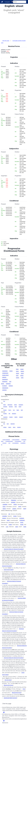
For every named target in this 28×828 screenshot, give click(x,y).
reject (9, 427)
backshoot (5, 379)
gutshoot (8, 383)
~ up (9, 443)
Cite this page (5, 40)
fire (4, 401)
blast (4, 404)
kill (9, 413)
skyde (15, 504)
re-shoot (4, 385)
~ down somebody (6, 439)
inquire (10, 417)
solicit (16, 417)
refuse (4, 427)
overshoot (4, 371)
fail (4, 423)
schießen (5, 504)
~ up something (15, 443)
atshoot (4, 377)
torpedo (5, 406)
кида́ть (14, 508)
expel (20, 406)
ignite (15, 404)
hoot (17, 369)
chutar (14, 516)
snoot (17, 377)
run (13, 410)
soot (22, 377)
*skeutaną (13, 500)
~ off (24, 441)
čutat (25, 526)
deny (14, 427)
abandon (13, 423)
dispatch (14, 413)
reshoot (11, 385)
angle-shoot (5, 375)
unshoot (4, 390)
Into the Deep (8, 680)
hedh (24, 508)
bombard (21, 404)
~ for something (18, 441)
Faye (24, 689)
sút (9, 514)
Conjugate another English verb (13, 41)
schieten (13, 502)
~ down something (15, 439)
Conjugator (7, 2)
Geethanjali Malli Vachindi (10, 698)
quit (8, 423)
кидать (4, 518)
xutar (16, 526)
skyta (19, 506)
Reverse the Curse (8, 685)
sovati (21, 524)
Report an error (5, 722)
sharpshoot (5, 388)
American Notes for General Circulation (13, 549)
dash (18, 410)
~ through (4, 443)
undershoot (5, 373)
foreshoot (4, 381)
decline (19, 427)
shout (21, 375)
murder (5, 413)
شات (7, 526)
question (5, 417)
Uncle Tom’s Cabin (8, 569)
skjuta (4, 508)
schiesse (21, 518)
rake (16, 406)
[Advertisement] (12, 26)
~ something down (9, 441)
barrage (11, 406)
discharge (10, 404)
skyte (4, 506)
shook (22, 371)
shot (17, 375)
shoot (11, 371)
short (22, 373)
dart (22, 410)
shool (17, 373)
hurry (10, 410)
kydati (10, 524)
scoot (22, 369)
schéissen (22, 520)
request (21, 417)
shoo (17, 371)
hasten (4, 410)
